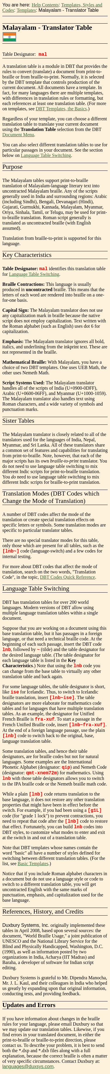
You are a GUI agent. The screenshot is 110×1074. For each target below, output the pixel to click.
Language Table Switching (46, 155)
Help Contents (45, 4)
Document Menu (18, 134)
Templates (26, 10)
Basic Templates (33, 863)
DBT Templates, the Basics (61, 108)
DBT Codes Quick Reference (67, 577)
